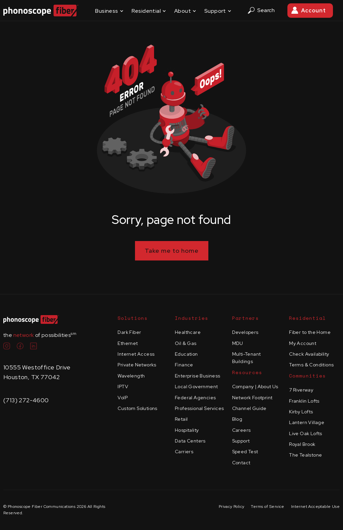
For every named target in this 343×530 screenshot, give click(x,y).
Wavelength (131, 376)
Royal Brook (302, 444)
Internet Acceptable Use (315, 506)
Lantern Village (306, 422)
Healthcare (188, 332)
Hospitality (187, 430)
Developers (245, 332)
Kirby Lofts (301, 412)
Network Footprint (252, 398)
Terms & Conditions (311, 365)
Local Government (196, 387)
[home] (40, 10)
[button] (109, 10)
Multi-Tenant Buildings (246, 357)
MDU (237, 343)
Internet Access (136, 354)
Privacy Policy (232, 506)
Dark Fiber (129, 332)
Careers (241, 430)
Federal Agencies (195, 398)
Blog (237, 419)
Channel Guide (249, 408)
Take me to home (172, 250)
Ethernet (128, 343)
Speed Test (245, 452)
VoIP (123, 398)
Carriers (184, 452)
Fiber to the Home (310, 332)
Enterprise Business (197, 376)
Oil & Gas (186, 343)
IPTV (123, 387)
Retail (181, 419)
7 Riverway (301, 390)
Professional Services (199, 408)
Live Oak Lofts (305, 433)
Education (186, 354)
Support (241, 441)
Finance (184, 365)
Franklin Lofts (304, 401)
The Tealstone (305, 455)
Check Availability (309, 354)
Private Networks (137, 365)
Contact (241, 463)
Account (313, 10)
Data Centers (190, 441)
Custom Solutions (137, 408)
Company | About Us (255, 387)
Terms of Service (267, 506)
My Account (302, 343)
